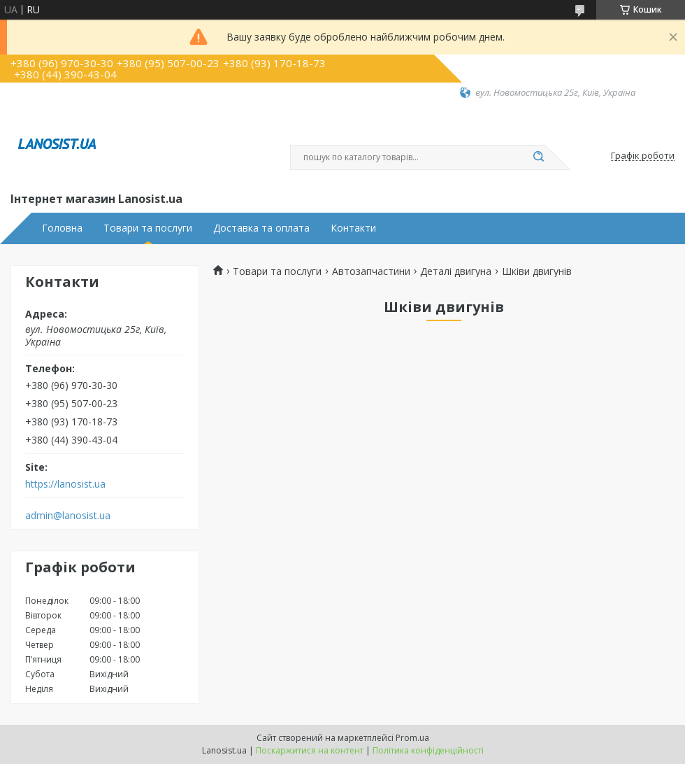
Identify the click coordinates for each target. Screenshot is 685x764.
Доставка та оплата (261, 228)
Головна (62, 228)
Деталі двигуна (455, 271)
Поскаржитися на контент (309, 750)
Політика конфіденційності (428, 750)
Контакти (353, 228)
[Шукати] (538, 157)
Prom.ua (412, 738)
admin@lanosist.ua (67, 515)
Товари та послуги (147, 228)
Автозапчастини (371, 271)
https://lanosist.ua (65, 484)
